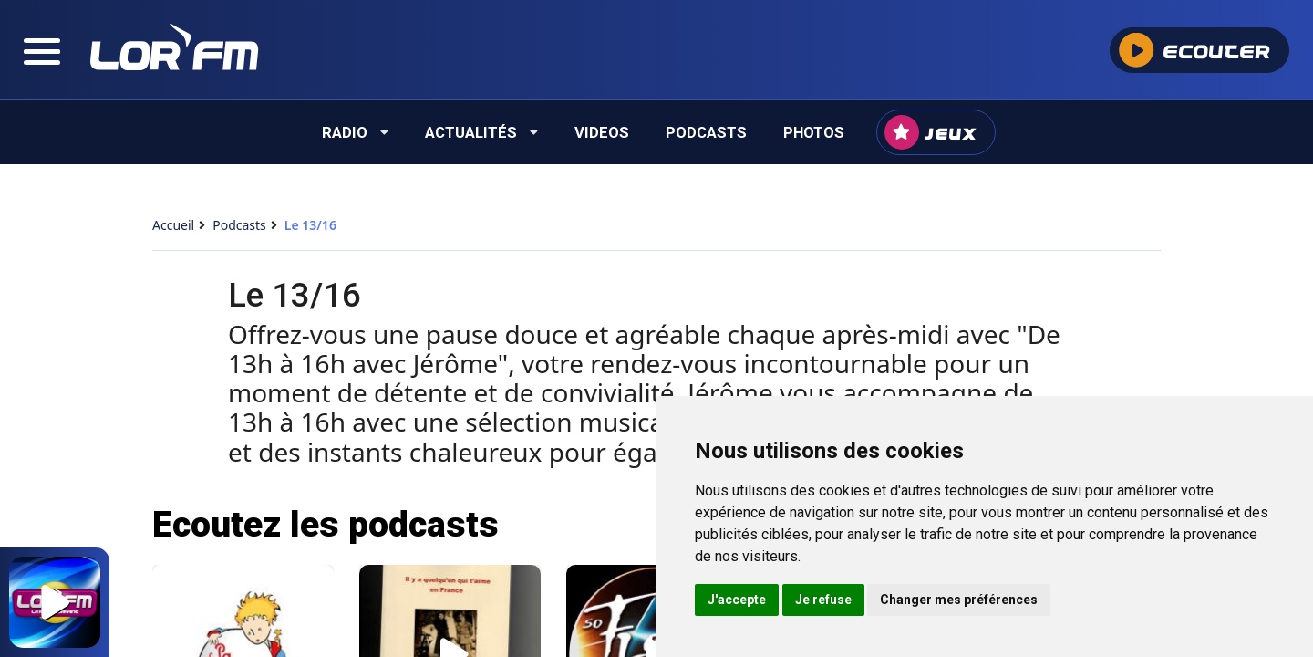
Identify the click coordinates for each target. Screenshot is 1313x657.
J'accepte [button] (737, 599)
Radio (355, 132)
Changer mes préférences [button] (959, 599)
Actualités (481, 132)
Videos (601, 132)
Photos (813, 132)
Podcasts (706, 132)
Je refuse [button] (823, 599)
